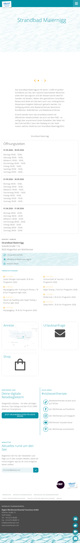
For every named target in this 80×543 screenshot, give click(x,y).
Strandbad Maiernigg (40, 136)
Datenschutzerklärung (22, 495)
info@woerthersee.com (10, 523)
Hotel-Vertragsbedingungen (13, 498)
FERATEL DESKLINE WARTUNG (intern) (41, 498)
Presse (59, 498)
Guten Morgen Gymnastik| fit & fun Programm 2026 (18, 279)
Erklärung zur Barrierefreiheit (46, 495)
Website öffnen (11, 263)
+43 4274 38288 (11, 517)
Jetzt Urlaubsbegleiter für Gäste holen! (20, 415)
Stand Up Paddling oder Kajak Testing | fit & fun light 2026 (20, 300)
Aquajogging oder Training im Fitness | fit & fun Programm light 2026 (20, 290)
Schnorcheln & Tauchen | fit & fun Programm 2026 (58, 279)
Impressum (6, 495)
